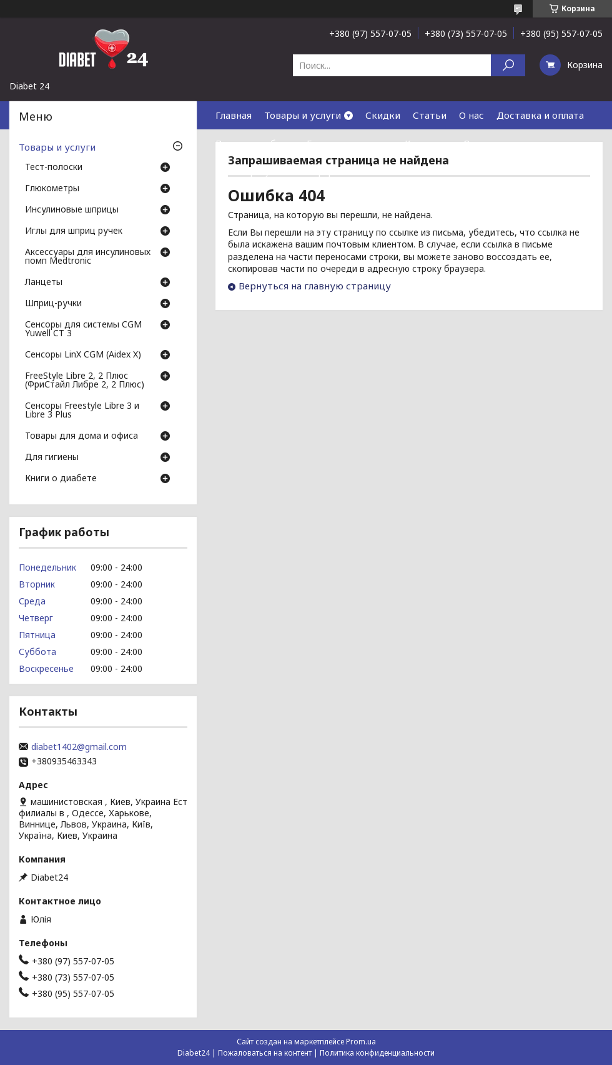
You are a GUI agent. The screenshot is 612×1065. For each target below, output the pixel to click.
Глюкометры (52, 189)
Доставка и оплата (540, 115)
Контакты (428, 143)
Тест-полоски (53, 167)
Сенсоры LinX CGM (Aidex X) (83, 355)
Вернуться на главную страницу (315, 285)
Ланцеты (43, 283)
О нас (471, 115)
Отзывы (481, 143)
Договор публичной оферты (281, 171)
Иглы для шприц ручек (73, 231)
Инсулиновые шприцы (72, 210)
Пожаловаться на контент (265, 1053)
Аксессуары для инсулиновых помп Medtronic (88, 257)
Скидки (382, 115)
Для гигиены (52, 457)
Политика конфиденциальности (377, 1053)
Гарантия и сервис (349, 143)
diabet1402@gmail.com (79, 746)
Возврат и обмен (254, 143)
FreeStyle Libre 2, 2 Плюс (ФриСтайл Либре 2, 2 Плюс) (84, 380)
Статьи (430, 115)
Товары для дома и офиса (81, 436)
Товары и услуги (302, 115)
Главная (233, 115)
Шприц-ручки (53, 304)
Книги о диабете (61, 479)
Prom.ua (361, 1041)
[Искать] (508, 65)
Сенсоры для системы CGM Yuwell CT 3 (83, 329)
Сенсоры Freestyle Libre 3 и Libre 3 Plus (82, 410)
